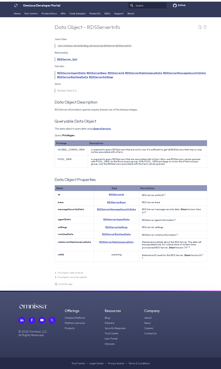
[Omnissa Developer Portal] (16, 5)
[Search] (147, 5)
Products (70, 328)
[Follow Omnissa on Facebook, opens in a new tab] (31, 320)
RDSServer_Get (67, 59)
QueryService (102, 128)
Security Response (115, 328)
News (147, 323)
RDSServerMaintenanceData (143, 73)
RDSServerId (116, 73)
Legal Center (96, 363)
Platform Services (75, 323)
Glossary (110, 343)
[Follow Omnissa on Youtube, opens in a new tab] (42, 320)
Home (17, 13)
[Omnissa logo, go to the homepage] (33, 307)
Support (119, 13)
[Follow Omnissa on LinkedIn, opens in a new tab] (21, 320)
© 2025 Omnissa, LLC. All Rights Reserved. (33, 333)
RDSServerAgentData (71, 73)
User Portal (111, 338)
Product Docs (49, 13)
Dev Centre (31, 13)
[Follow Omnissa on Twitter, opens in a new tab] (52, 320)
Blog (107, 317)
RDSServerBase (97, 73)
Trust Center (111, 333)
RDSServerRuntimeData (72, 77)
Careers (148, 328)
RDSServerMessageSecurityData (184, 73)
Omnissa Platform (75, 317)
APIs (63, 13)
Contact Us (150, 333)
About (130, 13)
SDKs (107, 13)
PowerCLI (95, 13)
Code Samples (77, 13)
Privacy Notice (116, 363)
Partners (109, 323)
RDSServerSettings (101, 77)
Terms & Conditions (139, 363)
